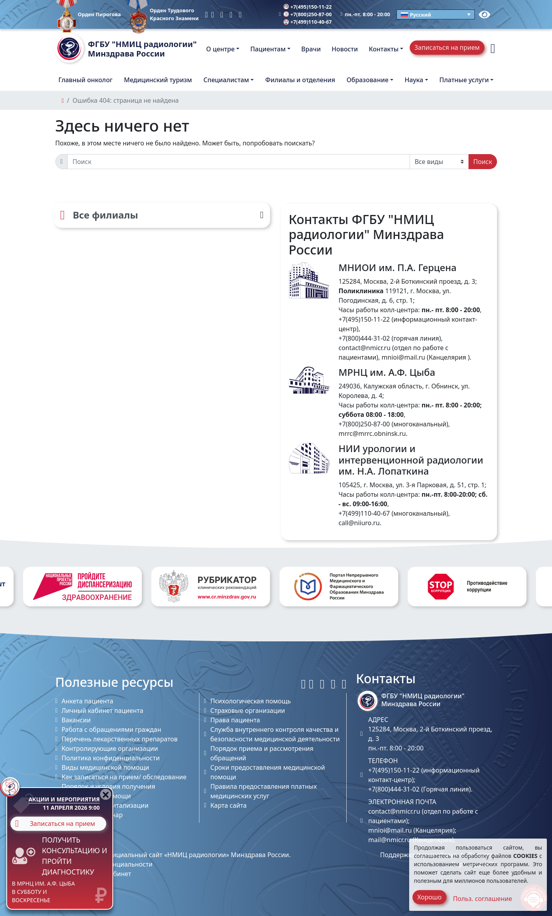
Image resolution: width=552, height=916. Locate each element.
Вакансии (76, 720)
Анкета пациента (88, 701)
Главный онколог (86, 79)
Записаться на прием (447, 47)
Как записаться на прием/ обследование (124, 777)
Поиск (482, 161)
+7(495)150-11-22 (307, 6)
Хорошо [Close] (429, 897)
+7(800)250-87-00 (307, 14)
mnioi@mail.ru (403, 357)
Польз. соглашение (482, 898)
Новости (345, 49)
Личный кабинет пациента (103, 710)
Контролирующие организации (110, 748)
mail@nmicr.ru (389, 839)
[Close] (105, 794)
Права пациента (235, 720)
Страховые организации (248, 710)
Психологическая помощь (251, 701)
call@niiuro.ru (359, 522)
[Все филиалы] (162, 215)
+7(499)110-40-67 (307, 21)
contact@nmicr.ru (365, 347)
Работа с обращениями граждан (111, 729)
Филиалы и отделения (300, 79)
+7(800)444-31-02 (364, 338)
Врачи (311, 49)
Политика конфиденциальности (111, 758)
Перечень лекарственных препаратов (120, 739)
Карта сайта (229, 805)
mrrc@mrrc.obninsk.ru (372, 433)
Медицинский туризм (158, 79)
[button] (492, 48)
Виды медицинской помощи (105, 767)
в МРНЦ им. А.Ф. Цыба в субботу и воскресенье (43, 892)
